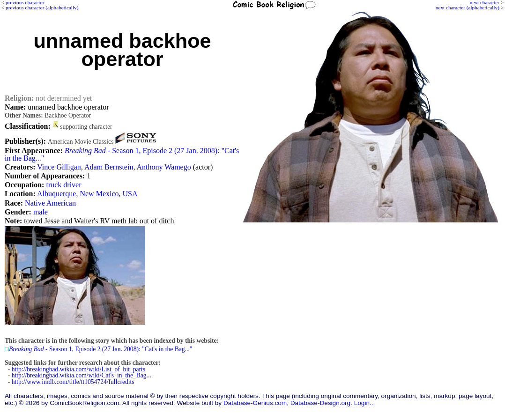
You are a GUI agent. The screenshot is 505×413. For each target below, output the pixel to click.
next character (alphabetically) (467, 7)
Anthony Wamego (164, 167)
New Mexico (99, 194)
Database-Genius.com (255, 402)
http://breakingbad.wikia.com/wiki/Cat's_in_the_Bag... (81, 375)
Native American (50, 203)
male (40, 212)
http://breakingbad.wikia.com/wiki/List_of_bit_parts (78, 369)
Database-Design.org (320, 402)
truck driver (63, 185)
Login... (364, 402)
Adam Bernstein (108, 167)
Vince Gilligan (59, 167)
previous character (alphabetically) (42, 7)
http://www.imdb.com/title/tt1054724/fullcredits (73, 381)
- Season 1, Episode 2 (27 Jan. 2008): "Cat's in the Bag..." (122, 154)
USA (130, 194)
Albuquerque (56, 194)
